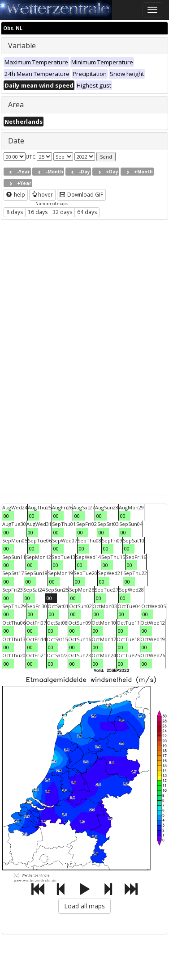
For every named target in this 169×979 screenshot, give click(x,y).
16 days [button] (38, 212)
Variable (22, 45)
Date (16, 141)
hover (42, 194)
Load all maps (84, 906)
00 (6, 516)
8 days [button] (14, 212)
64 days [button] (87, 212)
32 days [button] (62, 212)
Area (16, 104)
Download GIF (81, 194)
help (15, 194)
